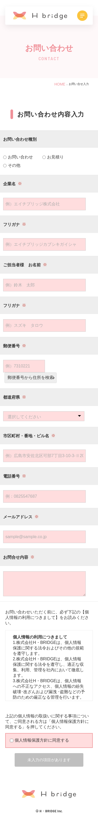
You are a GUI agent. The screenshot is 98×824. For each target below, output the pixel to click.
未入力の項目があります (49, 760)
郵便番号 (11, 346)
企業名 (9, 184)
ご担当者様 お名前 (22, 265)
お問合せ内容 (15, 557)
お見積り (53, 157)
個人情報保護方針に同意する (39, 740)
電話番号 (11, 476)
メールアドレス (17, 517)
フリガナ (11, 224)
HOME (59, 84)
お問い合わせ (18, 157)
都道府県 (11, 397)
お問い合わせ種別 (20, 139)
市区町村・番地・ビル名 (26, 436)
